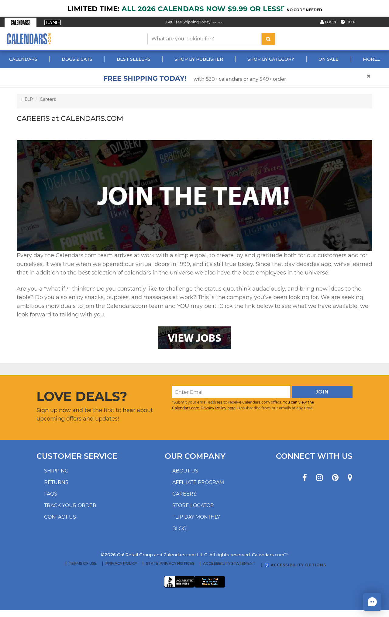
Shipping (56, 471)
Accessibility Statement (229, 563)
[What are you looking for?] (204, 39)
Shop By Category (270, 59)
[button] (20, 22)
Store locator (193, 505)
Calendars (23, 59)
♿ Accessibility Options (295, 565)
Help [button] (351, 22)
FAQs (50, 494)
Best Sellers (133, 59)
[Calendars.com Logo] (29, 38)
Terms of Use (83, 563)
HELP (27, 99)
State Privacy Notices (170, 563)
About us (185, 471)
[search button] (268, 39)
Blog (179, 528)
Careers (48, 99)
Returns (56, 482)
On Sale (328, 59)
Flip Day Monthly (196, 517)
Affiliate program (198, 482)
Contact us (60, 517)
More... (371, 59)
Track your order (70, 505)
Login (330, 22)
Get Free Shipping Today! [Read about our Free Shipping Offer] (189, 22)
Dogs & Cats (77, 59)
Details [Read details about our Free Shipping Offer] (217, 22)
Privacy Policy (121, 563)
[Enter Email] (231, 392)
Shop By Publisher (198, 59)
